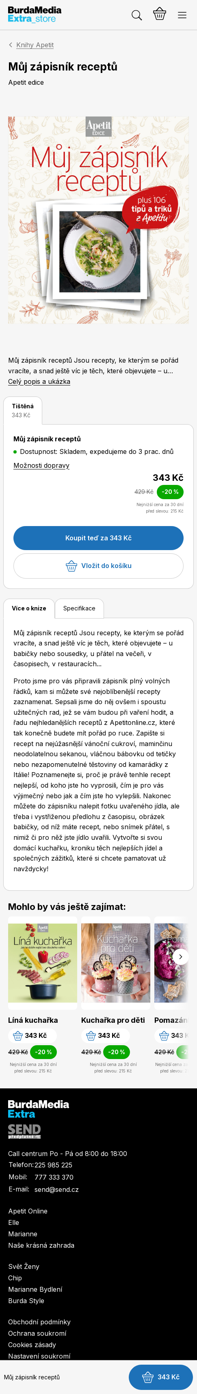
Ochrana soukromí (37, 1333)
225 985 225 (53, 1165)
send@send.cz (57, 1189)
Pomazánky (175, 1020)
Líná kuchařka (33, 1020)
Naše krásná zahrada (41, 1245)
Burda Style (26, 1301)
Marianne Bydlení (35, 1289)
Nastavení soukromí (39, 1356)
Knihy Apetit (35, 45)
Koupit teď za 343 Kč (98, 538)
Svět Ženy (23, 1266)
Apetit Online (28, 1211)
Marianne (22, 1234)
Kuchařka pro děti (113, 1020)
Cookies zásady (32, 1345)
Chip (15, 1278)
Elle (13, 1222)
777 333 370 (54, 1177)
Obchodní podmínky (39, 1322)
